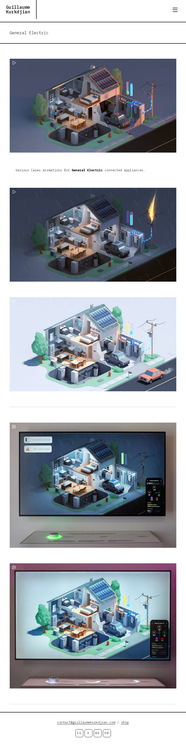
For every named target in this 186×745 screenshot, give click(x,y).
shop (125, 722)
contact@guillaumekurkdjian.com (86, 722)
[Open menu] (175, 9)
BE (97, 733)
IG (79, 733)
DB (106, 733)
